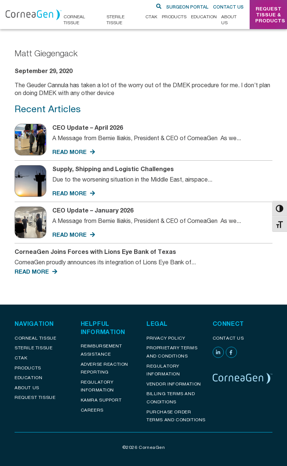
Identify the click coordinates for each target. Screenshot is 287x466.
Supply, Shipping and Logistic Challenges (113, 168)
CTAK (151, 16)
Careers (92, 410)
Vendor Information (173, 384)
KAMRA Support (101, 400)
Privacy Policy (165, 338)
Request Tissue (35, 397)
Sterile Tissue (115, 19)
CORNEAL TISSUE (74, 19)
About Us (229, 19)
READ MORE (73, 151)
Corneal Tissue (35, 338)
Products (174, 16)
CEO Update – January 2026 (92, 210)
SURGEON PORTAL (187, 7)
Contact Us (228, 7)
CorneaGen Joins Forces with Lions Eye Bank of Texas (97, 251)
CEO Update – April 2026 (87, 127)
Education (204, 16)
